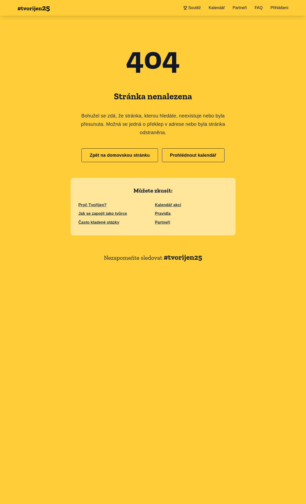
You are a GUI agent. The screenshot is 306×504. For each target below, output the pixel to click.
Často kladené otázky (99, 222)
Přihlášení (279, 8)
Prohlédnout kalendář (193, 155)
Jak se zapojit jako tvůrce (103, 213)
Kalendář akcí (168, 205)
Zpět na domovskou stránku (120, 155)
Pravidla (163, 213)
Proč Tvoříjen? (93, 205)
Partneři (162, 222)
